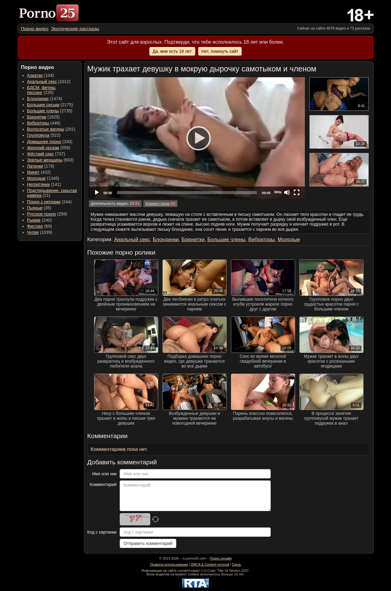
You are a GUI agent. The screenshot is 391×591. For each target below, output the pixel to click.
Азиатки (35, 75)
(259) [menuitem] (47, 214)
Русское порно (41, 214)
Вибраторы (38, 123)
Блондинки (38, 98)
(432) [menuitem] (39, 172)
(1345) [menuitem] (43, 178)
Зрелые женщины (45, 160)
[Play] (197, 138)
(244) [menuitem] (49, 201)
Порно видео (35, 28)
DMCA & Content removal (210, 564)
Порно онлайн (221, 558)
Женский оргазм (43, 147)
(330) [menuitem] (50, 141)
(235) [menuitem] (42, 90)
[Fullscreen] (296, 192)
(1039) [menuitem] (40, 232)
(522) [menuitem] (44, 135)
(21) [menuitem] (52, 193)
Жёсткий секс (40, 153)
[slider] (187, 192)
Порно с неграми (44, 201)
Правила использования (169, 564)
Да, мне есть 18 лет (172, 51)
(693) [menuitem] (50, 160)
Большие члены (43, 110)
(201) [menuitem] (51, 129)
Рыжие (34, 220)
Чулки (33, 232)
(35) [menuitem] (39, 207)
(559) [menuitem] (49, 147)
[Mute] (287, 192)
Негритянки (38, 184)
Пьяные (35, 207)
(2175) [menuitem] (50, 104)
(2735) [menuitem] (49, 110)
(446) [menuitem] (43, 123)
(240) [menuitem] (39, 220)
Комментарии (157, 203)
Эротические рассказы (75, 28)
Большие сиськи (43, 104)
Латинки (35, 166)
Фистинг (35, 226)
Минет (33, 172)
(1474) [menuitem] (44, 98)
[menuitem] (35, 28)
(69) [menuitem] (39, 226)
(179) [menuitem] (40, 166)
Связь (236, 564)
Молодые (36, 178)
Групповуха (38, 135)
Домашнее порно (44, 141)
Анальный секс (42, 81)
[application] (197, 138)
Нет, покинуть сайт (220, 51)
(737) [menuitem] (46, 153)
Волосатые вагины (45, 129)
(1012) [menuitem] (49, 81)
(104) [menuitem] (40, 75)
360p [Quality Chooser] (278, 192)
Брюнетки (36, 116)
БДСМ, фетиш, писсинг (42, 90)
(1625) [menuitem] (43, 116)
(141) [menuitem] (44, 184)
